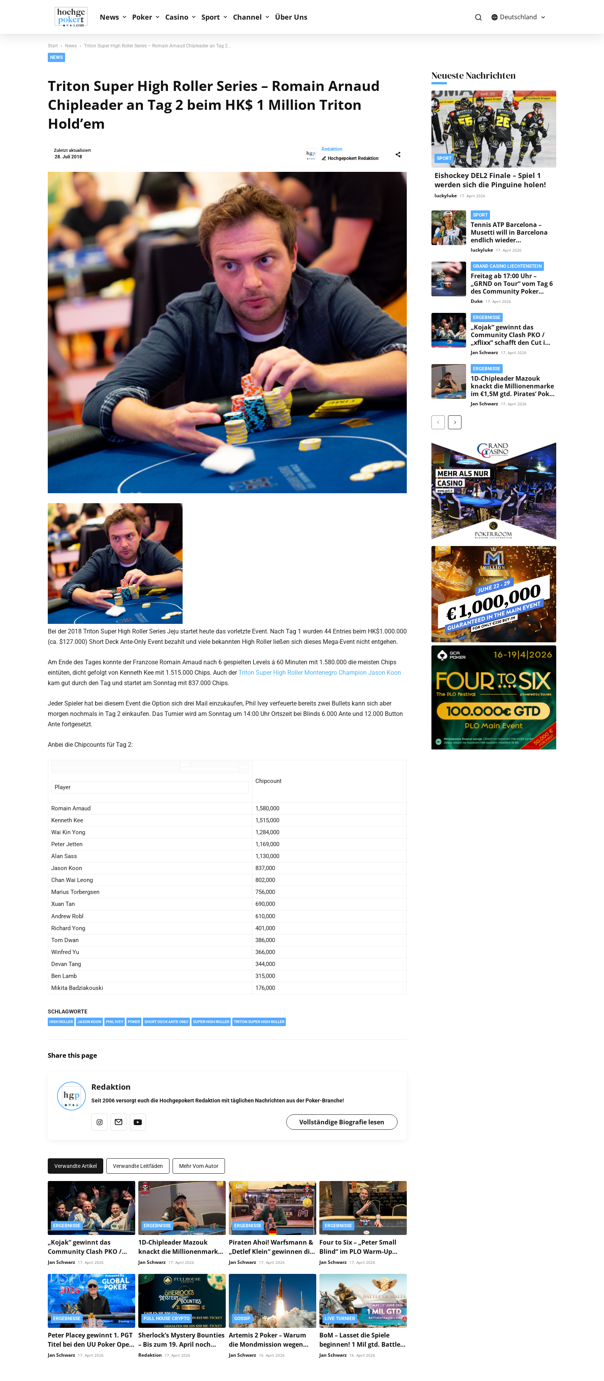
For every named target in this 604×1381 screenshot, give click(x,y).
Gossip (242, 1317)
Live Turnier (340, 1317)
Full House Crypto (167, 1317)
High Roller (61, 1020)
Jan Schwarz (61, 1260)
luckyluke (446, 195)
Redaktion (76, 149)
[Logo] (75, 17)
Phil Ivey (114, 1020)
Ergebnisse (67, 1224)
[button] (478, 17)
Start (53, 46)
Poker (142, 17)
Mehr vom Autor (198, 1164)
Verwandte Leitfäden (138, 1164)
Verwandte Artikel (75, 1164)
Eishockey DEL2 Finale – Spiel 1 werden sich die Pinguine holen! (490, 180)
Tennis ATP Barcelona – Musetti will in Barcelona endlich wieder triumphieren (509, 236)
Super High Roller (211, 1020)
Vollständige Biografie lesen (341, 1120)
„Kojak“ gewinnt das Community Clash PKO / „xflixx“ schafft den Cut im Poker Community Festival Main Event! (511, 342)
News (109, 17)
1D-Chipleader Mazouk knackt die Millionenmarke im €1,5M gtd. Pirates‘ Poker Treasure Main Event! (513, 390)
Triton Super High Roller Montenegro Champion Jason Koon (319, 671)
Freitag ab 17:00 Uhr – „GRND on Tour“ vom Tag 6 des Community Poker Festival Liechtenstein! (512, 287)
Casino (176, 17)
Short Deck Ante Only (166, 1020)
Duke (477, 301)
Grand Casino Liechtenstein (507, 266)
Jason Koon (89, 1020)
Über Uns (291, 17)
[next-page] (454, 422)
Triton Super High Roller (259, 1020)
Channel (247, 17)
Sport (210, 17)
